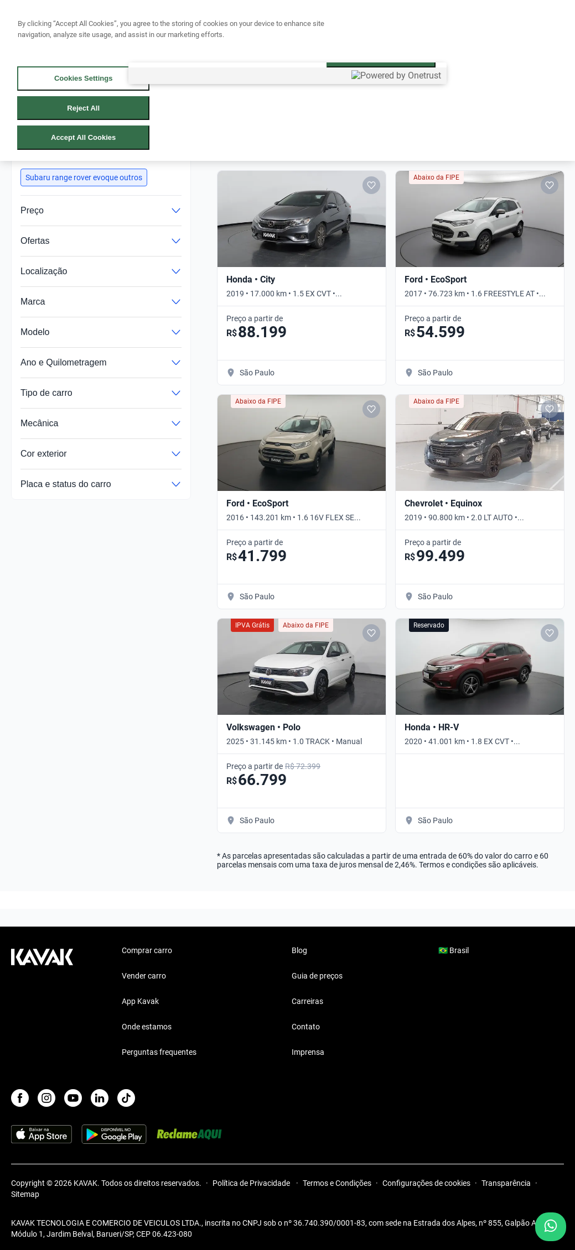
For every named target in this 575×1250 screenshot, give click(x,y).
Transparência (506, 1183)
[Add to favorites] (371, 185)
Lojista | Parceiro (246, 23)
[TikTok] (126, 1098)
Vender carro (171, 23)
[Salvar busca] (442, 146)
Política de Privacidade (252, 1183)
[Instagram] (46, 1098)
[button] (83, 177)
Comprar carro (101, 23)
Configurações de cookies (426, 1183)
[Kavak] (42, 23)
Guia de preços (317, 975)
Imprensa (308, 1052)
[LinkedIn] (99, 1098)
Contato (306, 1026)
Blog (299, 950)
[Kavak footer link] (42, 1002)
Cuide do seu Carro (333, 23)
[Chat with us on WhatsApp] (550, 1227)
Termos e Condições (337, 1183)
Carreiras (307, 1001)
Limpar (157, 154)
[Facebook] (20, 1098)
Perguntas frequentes (159, 1052)
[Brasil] (468, 23)
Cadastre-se (547, 23)
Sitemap (25, 1194)
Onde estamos (147, 1026)
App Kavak (140, 1001)
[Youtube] (73, 1098)
